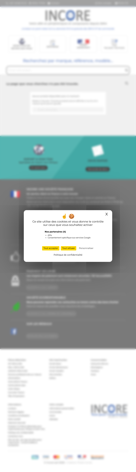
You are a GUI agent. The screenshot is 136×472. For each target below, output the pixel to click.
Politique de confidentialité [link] (68, 255)
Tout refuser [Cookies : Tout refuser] (68, 248)
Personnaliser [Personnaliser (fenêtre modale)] (86, 248)
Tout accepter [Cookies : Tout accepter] (50, 248)
